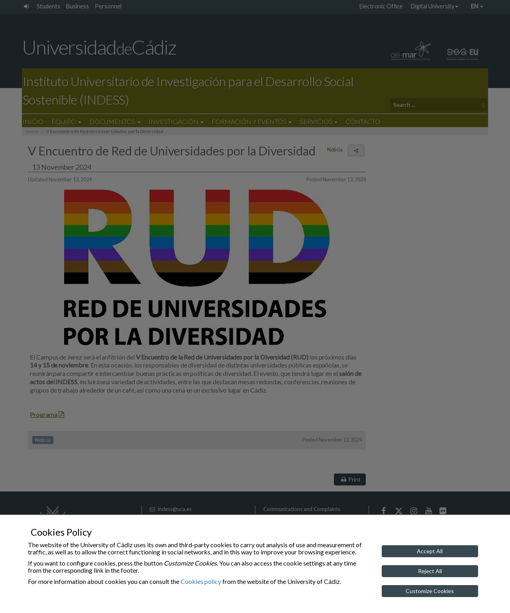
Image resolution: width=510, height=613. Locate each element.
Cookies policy (200, 581)
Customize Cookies (430, 590)
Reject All (430, 571)
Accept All (430, 551)
